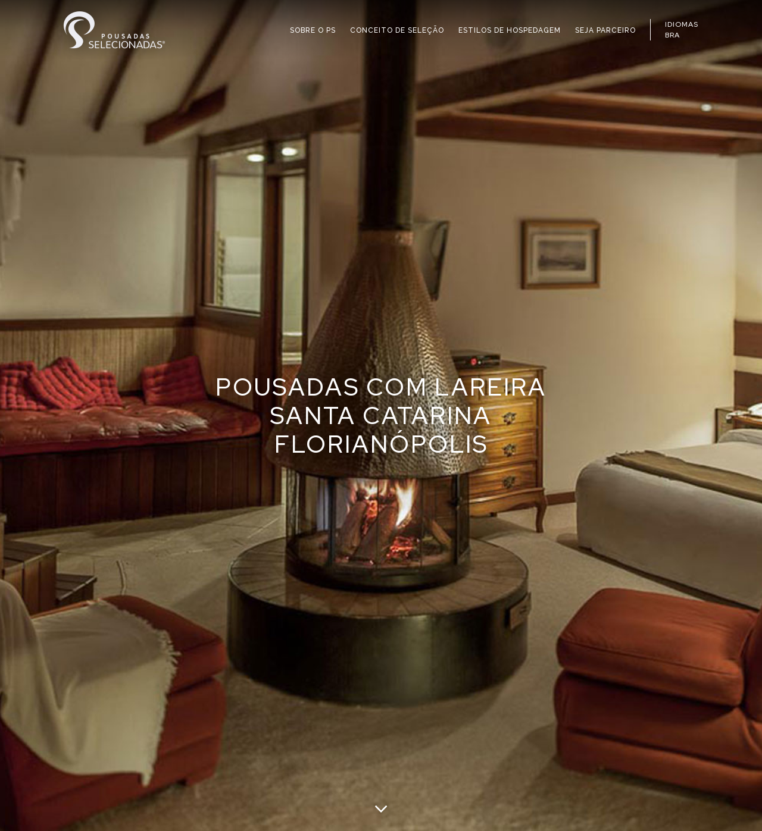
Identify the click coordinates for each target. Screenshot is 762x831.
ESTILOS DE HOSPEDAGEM (509, 30)
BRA (672, 35)
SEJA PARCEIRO (605, 30)
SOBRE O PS (313, 30)
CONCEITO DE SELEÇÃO (397, 30)
